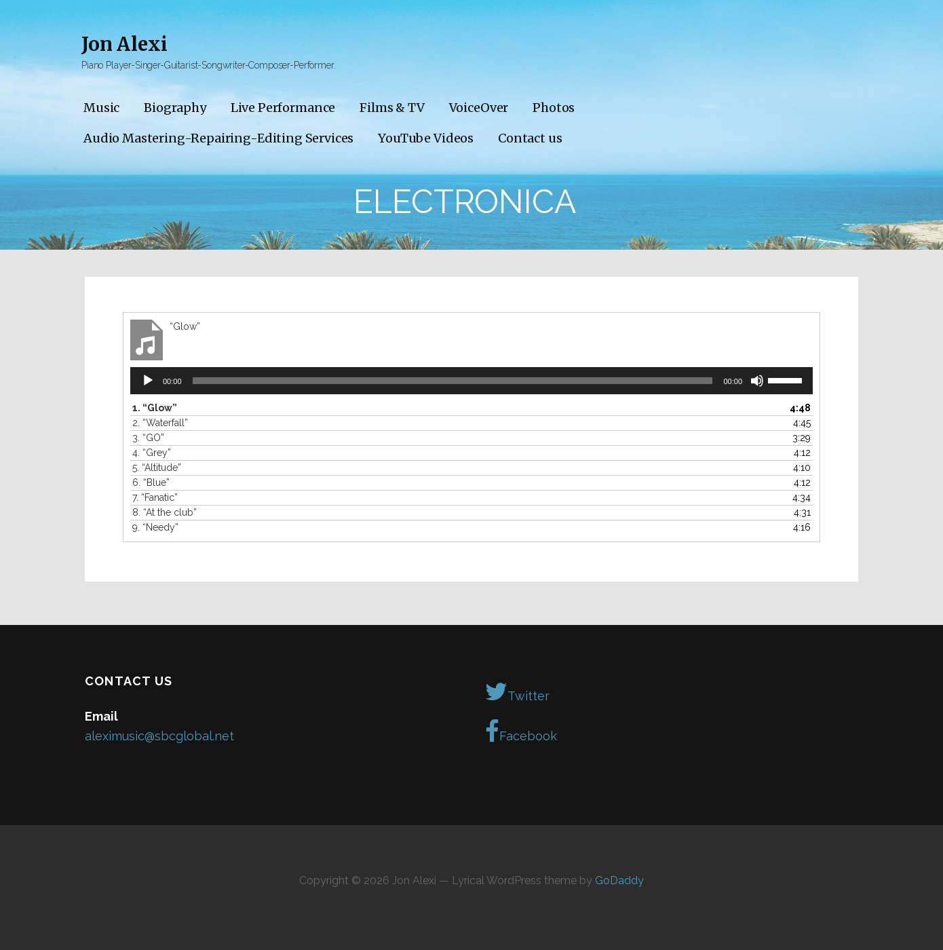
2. (160, 422)
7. (155, 497)
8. (164, 512)
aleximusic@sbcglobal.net (159, 736)
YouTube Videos (426, 138)
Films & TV (392, 107)
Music (101, 107)
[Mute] (757, 380)
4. (151, 452)
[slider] (453, 380)
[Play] (148, 380)
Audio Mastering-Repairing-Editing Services (218, 138)
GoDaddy (619, 880)
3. (148, 437)
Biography (175, 107)
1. (154, 407)
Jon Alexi (124, 44)
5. (156, 467)
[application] (471, 380)
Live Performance (283, 107)
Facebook (521, 731)
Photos (554, 107)
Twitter (517, 691)
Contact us (530, 138)
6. (151, 482)
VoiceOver (479, 107)
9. (155, 527)
